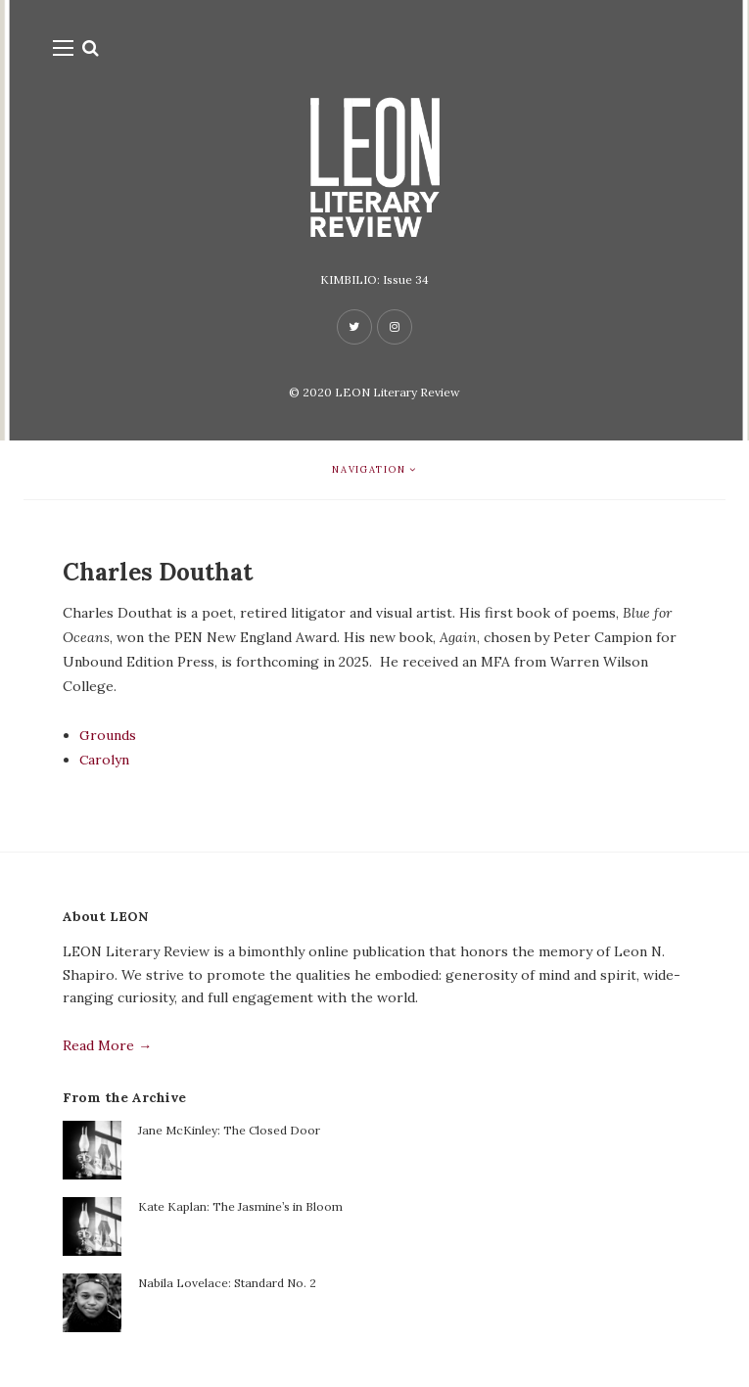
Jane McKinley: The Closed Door (229, 1130)
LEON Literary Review (397, 392)
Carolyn (104, 759)
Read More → (107, 1045)
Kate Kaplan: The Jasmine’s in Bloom (240, 1206)
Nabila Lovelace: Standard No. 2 (227, 1282)
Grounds (107, 735)
